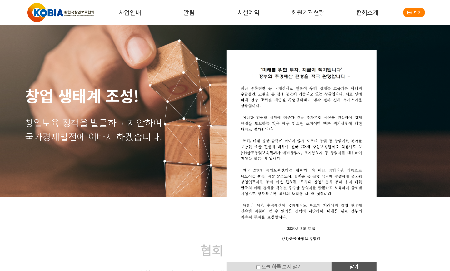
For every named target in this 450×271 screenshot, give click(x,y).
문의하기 (414, 12)
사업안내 (130, 12)
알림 (188, 12)
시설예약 (249, 12)
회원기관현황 (307, 12)
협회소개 (367, 12)
